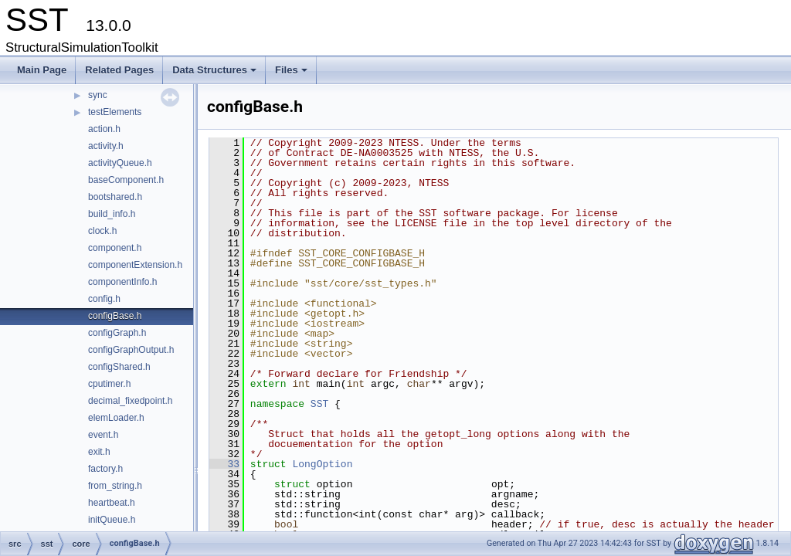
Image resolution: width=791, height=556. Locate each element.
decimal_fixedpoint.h (130, 400)
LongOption (322, 464)
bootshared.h (115, 197)
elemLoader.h (116, 417)
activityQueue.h (120, 163)
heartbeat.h (111, 502)
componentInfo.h (122, 281)
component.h (114, 247)
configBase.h (114, 315)
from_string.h (115, 485)
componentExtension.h (135, 264)
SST (319, 404)
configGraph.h (117, 332)
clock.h (102, 230)
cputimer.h (109, 383)
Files (292, 74)
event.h (103, 434)
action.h (104, 129)
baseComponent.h (126, 180)
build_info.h (111, 213)
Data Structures (215, 74)
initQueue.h (111, 519)
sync (97, 95)
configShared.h (119, 366)
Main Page (41, 70)
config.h (104, 298)
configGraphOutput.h (131, 349)
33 (224, 464)
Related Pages (119, 70)
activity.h (106, 146)
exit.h (99, 451)
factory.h (105, 468)
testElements (114, 112)
